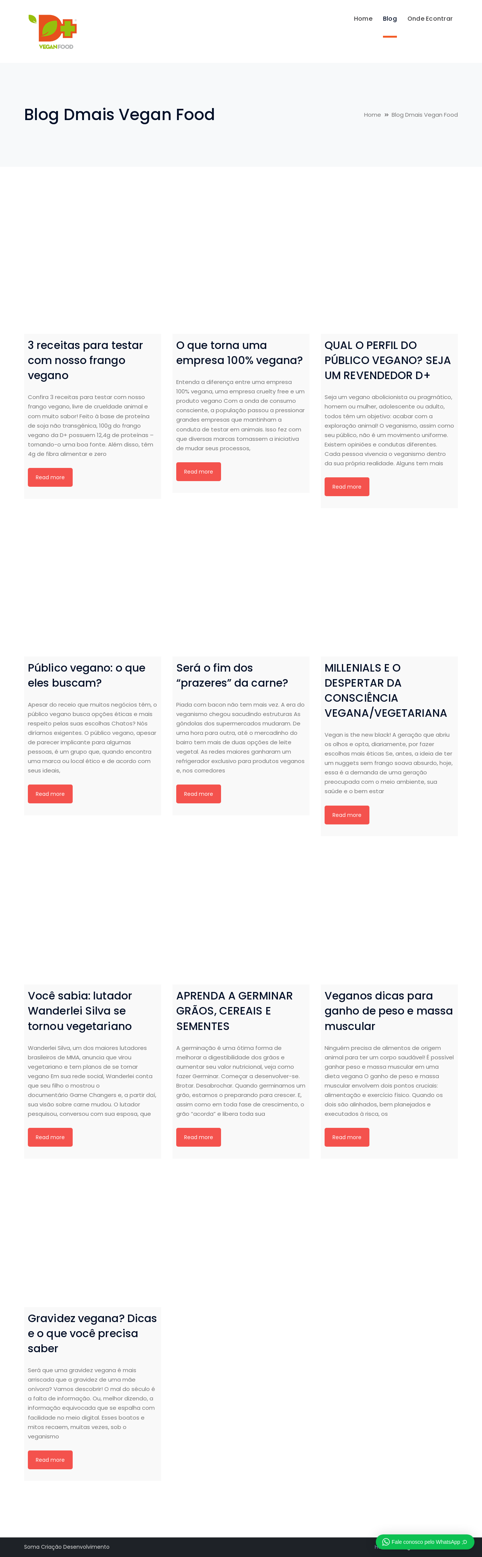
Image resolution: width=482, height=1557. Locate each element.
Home (372, 115)
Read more (50, 477)
